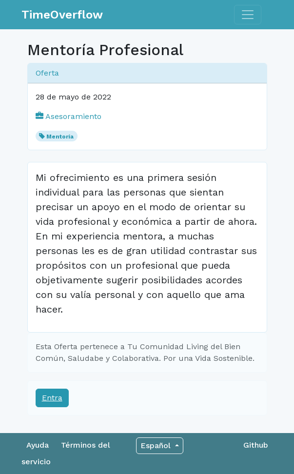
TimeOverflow (62, 14)
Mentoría (60, 136)
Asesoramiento (68, 116)
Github (255, 445)
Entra (52, 397)
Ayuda (37, 445)
